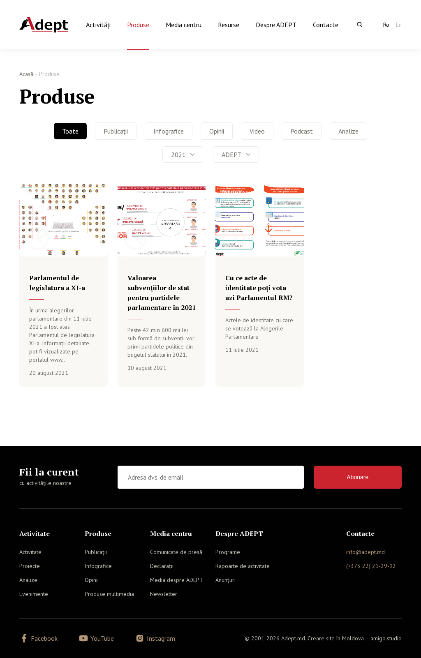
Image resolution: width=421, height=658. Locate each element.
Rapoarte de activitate (242, 566)
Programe (227, 552)
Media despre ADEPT (176, 580)
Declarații (161, 566)
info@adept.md (365, 552)
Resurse (228, 25)
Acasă (26, 74)
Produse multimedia (109, 594)
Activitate (30, 552)
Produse (138, 25)
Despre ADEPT (276, 25)
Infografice (168, 131)
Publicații (116, 131)
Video (257, 131)
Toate (70, 131)
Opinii (216, 131)
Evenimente (33, 594)
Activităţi (98, 25)
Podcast (301, 131)
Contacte (325, 25)
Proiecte (29, 566)
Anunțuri (225, 580)
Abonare (357, 477)
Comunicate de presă (176, 552)
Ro (386, 24)
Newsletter (163, 594)
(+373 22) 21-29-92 (371, 566)
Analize (348, 131)
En (399, 24)
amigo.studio (386, 638)
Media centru (183, 25)
